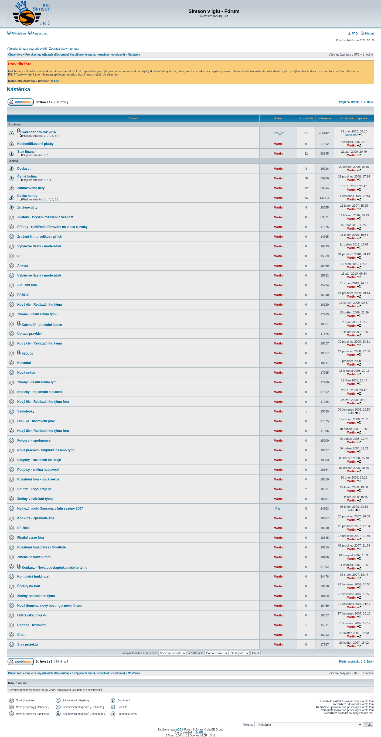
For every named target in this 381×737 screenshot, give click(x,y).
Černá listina (27, 176)
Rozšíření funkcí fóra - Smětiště (41, 547)
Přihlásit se (16, 33)
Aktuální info (27, 285)
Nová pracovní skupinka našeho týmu (46, 450)
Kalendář (24, 363)
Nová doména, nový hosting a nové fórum (49, 606)
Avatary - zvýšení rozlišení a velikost (45, 217)
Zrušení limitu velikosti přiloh (39, 236)
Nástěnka (134, 54)
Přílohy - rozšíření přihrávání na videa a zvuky (52, 227)
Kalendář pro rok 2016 (39, 132)
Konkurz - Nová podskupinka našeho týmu (54, 567)
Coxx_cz (278, 133)
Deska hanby (27, 196)
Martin (278, 143)
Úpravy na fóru (28, 586)
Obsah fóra (15, 54)
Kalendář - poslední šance (42, 325)
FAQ (353, 33)
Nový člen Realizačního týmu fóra (43, 402)
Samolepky (25, 411)
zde (56, 81)
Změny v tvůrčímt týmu (35, 499)
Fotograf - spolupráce (33, 440)
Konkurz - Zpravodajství (35, 518)
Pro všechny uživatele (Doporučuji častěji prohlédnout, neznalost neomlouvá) (75, 54)
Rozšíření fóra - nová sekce (38, 479)
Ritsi (351, 413)
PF (19, 256)
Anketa (22, 266)
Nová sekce (26, 372)
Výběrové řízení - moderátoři (39, 246)
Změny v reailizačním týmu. (38, 382)
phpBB (177, 729)
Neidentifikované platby (35, 144)
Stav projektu (27, 644)
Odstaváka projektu (32, 615)
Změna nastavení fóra (33, 557)
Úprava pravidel (29, 334)
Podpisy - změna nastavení (38, 470)
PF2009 (27, 354)
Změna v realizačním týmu (37, 314)
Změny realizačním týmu (36, 596)
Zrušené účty (27, 207)
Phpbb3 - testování (31, 625)
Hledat (367, 33)
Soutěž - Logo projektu (34, 489)
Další (370, 102)
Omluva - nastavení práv (36, 421)
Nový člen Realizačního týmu (39, 304)
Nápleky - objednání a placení (40, 392)
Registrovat (37, 33)
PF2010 (23, 295)
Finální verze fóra (30, 538)
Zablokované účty (31, 188)
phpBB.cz (200, 732)
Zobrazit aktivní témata (64, 48)
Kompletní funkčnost (33, 576)
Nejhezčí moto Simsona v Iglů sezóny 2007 (50, 508)
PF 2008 (23, 528)
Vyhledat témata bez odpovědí (27, 48)
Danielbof (351, 135)
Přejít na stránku (349, 102)
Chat (21, 635)
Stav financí (26, 151)
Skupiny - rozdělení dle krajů (39, 460)
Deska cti (24, 168)
